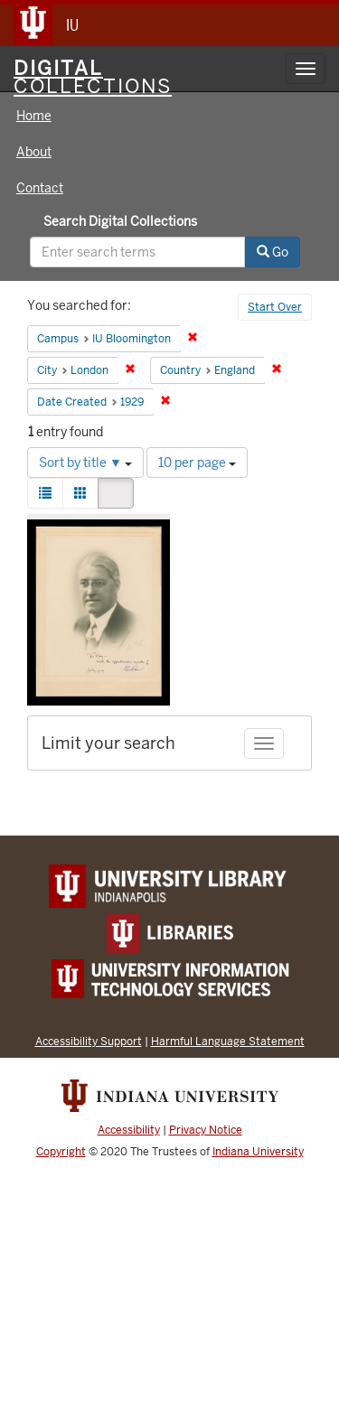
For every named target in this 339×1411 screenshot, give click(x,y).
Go (272, 252)
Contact (39, 188)
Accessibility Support (88, 1041)
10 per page (197, 462)
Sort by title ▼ (85, 462)
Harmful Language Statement (228, 1041)
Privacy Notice (205, 1130)
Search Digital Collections (120, 221)
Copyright (61, 1152)
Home (34, 115)
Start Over (275, 307)
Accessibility (129, 1130)
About (34, 152)
